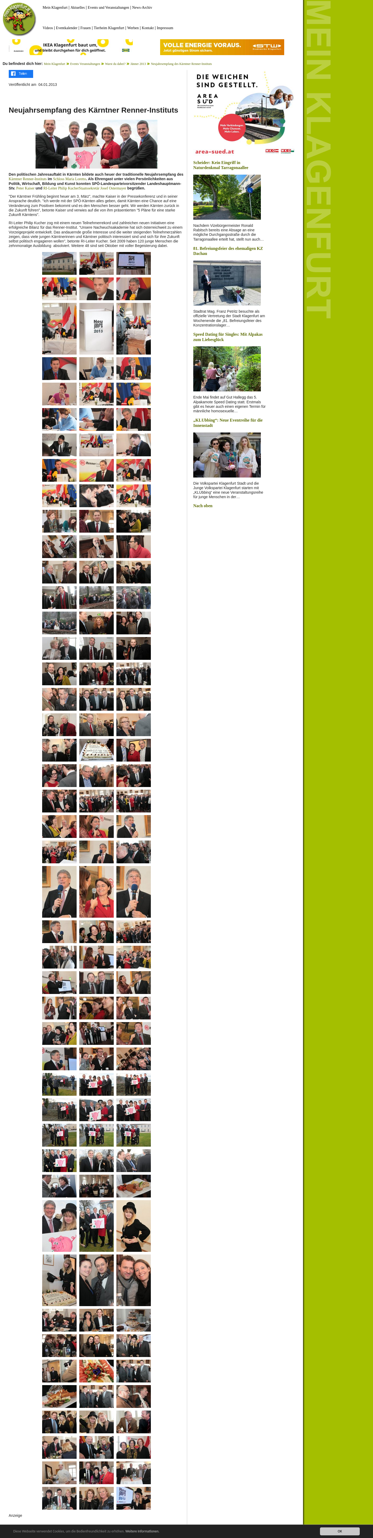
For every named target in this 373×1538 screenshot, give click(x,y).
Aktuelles (78, 8)
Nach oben (202, 505)
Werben (133, 28)
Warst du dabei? (115, 64)
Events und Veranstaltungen (108, 8)
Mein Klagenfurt (55, 8)
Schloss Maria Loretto (69, 179)
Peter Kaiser (25, 188)
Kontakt (148, 28)
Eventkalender (66, 28)
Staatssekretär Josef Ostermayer (102, 188)
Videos (48, 28)
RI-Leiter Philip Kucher (61, 188)
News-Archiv (142, 8)
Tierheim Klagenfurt (109, 28)
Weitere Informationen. (144, 1531)
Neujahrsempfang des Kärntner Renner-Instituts (181, 64)
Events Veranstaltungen (85, 64)
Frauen (85, 28)
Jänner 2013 (138, 64)
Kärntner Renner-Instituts (28, 179)
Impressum (165, 28)
